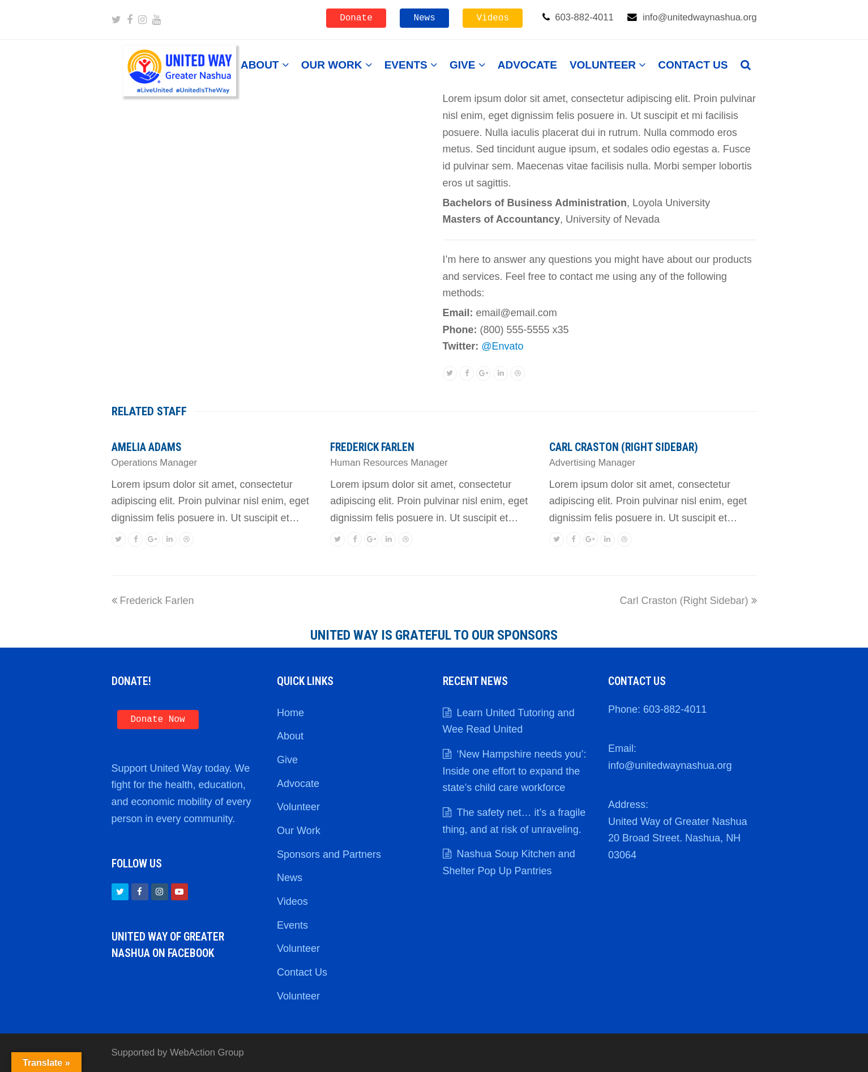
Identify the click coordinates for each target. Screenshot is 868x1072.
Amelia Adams (147, 447)
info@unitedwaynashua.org (670, 765)
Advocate (298, 783)
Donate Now (158, 719)
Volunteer (298, 806)
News (424, 18)
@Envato (502, 346)
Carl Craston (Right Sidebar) (623, 447)
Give (287, 759)
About (290, 736)
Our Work (298, 830)
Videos (492, 18)
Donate (356, 18)
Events (292, 925)
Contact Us (302, 972)
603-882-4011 (675, 709)
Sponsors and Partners (329, 854)
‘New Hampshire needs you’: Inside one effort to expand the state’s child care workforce (515, 770)
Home (290, 712)
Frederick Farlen (372, 447)
